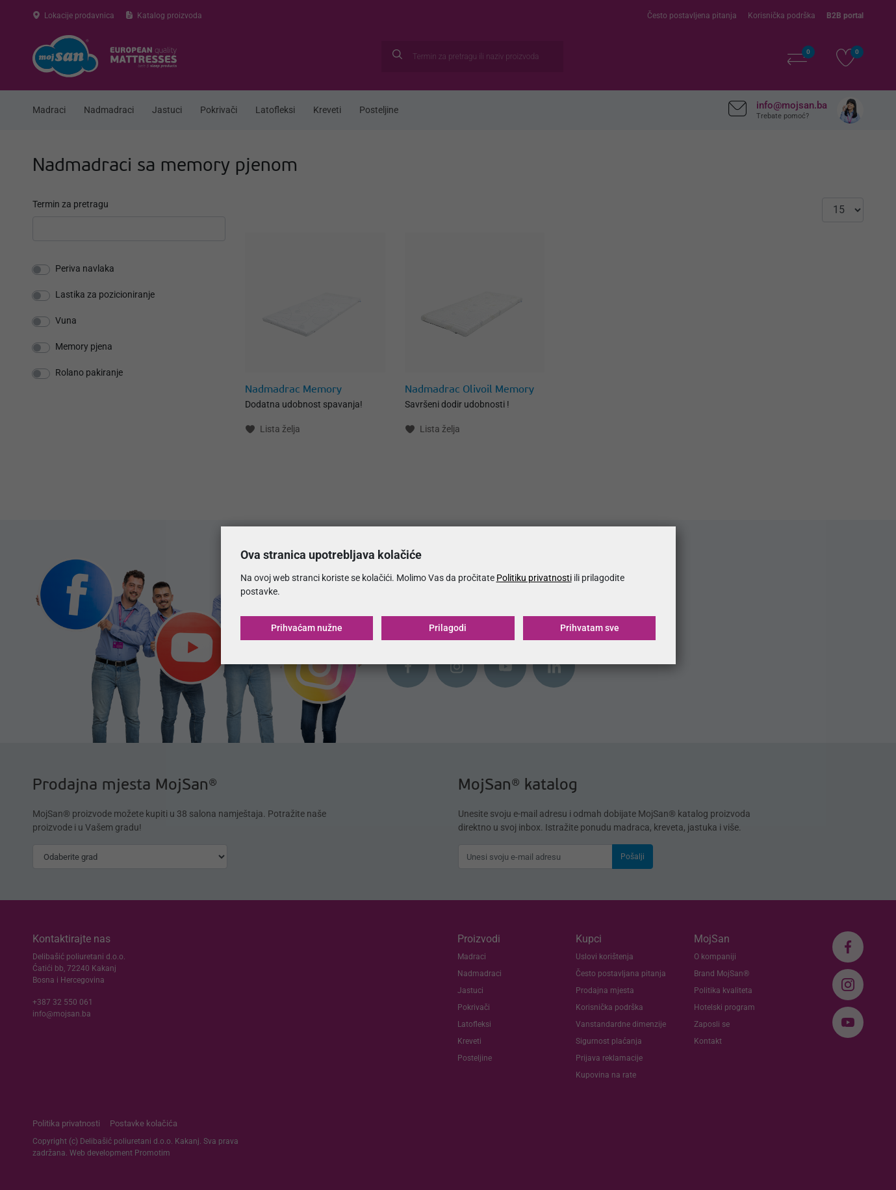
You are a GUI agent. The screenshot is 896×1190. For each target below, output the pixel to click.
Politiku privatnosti (534, 578)
